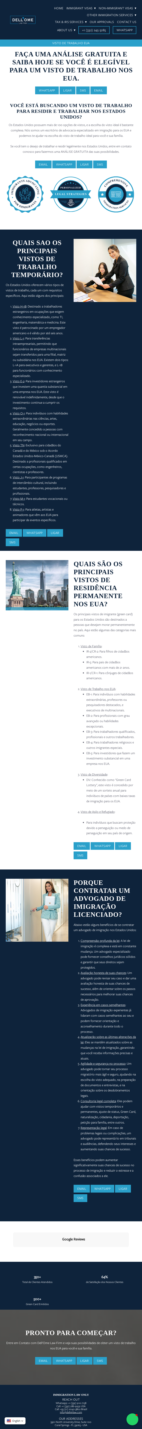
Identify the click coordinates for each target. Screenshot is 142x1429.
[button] (132, 1419)
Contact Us (126, 22)
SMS (83, 90)
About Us (66, 30)
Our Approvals (102, 22)
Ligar (67, 90)
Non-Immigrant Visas (117, 8)
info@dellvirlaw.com (71, 1379)
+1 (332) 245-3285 (94, 30)
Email (98, 90)
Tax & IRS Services (71, 22)
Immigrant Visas (81, 8)
